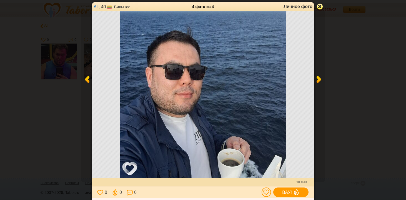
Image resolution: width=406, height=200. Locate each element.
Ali (96, 6)
